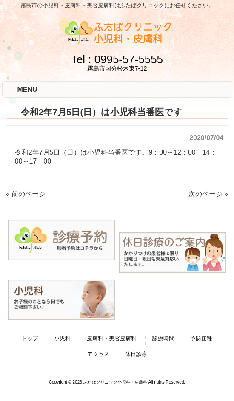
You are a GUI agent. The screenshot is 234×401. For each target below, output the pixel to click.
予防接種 (201, 338)
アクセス (98, 354)
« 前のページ (26, 194)
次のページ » (208, 194)
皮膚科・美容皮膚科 (112, 338)
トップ (30, 338)
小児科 (62, 338)
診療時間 (163, 338)
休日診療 (136, 354)
